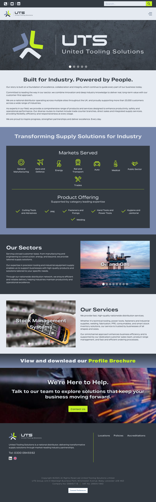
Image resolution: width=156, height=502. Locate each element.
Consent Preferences (78, 490)
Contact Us (78, 409)
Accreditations (136, 435)
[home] (18, 13)
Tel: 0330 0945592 (22, 452)
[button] (149, 13)
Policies (118, 435)
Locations (104, 435)
